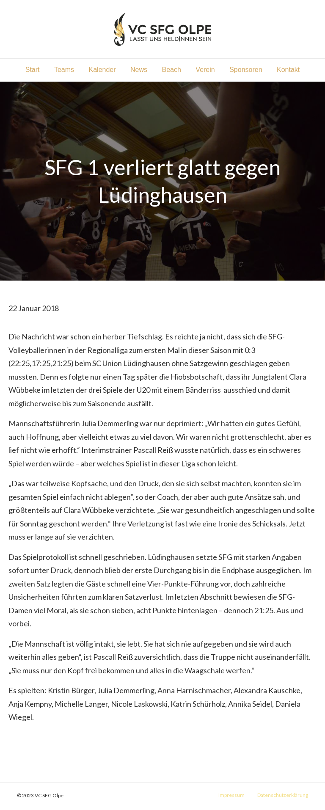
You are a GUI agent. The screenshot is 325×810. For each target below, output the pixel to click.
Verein (205, 69)
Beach (171, 69)
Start (32, 69)
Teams (64, 69)
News (138, 69)
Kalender (102, 69)
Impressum (231, 795)
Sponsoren (245, 69)
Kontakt (288, 69)
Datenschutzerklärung (282, 795)
